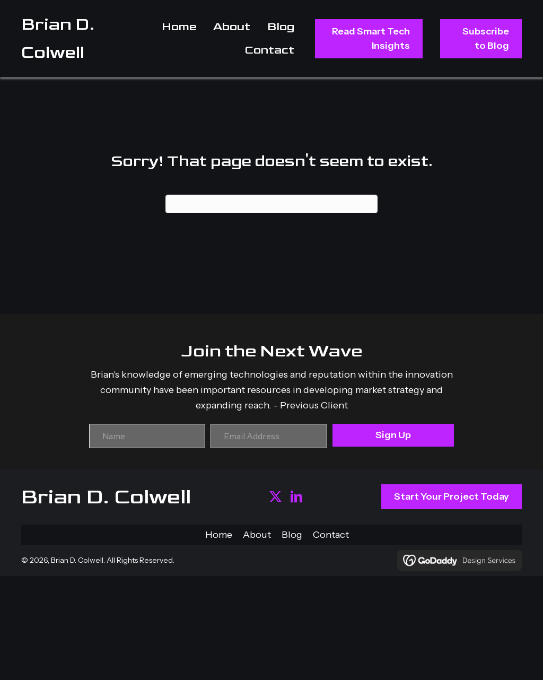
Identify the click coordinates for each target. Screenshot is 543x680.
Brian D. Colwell (106, 497)
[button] (275, 496)
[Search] (271, 204)
